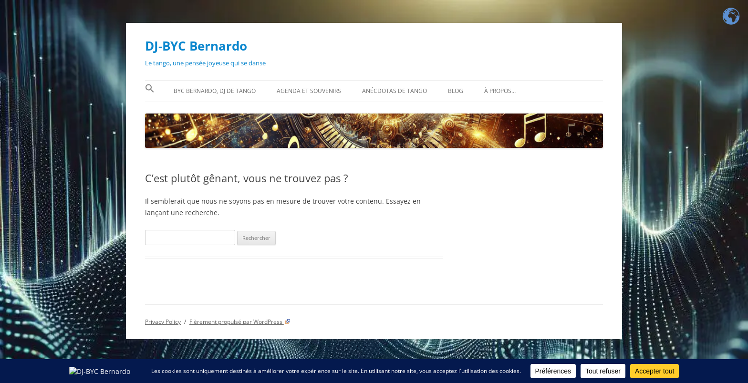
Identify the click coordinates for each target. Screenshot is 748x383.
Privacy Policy (163, 322)
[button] (150, 91)
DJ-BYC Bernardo (196, 45)
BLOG (455, 91)
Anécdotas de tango (394, 91)
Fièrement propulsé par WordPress (240, 322)
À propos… (500, 91)
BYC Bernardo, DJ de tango (215, 91)
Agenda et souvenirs (309, 91)
